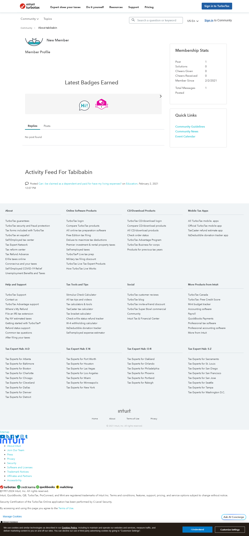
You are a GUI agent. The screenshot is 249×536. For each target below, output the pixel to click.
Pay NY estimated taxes (18, 332)
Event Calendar (185, 150)
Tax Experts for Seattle (200, 396)
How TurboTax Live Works (81, 282)
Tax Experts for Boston (18, 382)
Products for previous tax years (144, 263)
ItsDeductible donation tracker (83, 341)
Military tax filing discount (81, 272)
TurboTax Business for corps (143, 258)
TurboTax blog (135, 313)
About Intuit (14, 459)
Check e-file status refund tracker (85, 332)
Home (95, 432)
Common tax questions (18, 346)
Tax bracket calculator (78, 327)
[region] (124, 529)
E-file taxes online (15, 272)
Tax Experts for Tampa (200, 401)
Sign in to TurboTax (216, 6)
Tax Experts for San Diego (203, 382)
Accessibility (14, 493)
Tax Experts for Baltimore (19, 377)
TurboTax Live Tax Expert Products (85, 277)
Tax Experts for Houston (80, 377)
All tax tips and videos (79, 313)
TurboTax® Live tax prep (80, 267)
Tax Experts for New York (80, 401)
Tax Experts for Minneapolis (82, 396)
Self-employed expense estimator (85, 346)
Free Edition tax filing (78, 248)
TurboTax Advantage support (22, 317)
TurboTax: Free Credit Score (204, 313)
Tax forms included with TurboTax (24, 243)
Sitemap (4, 445)
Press (10, 468)
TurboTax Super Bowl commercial (146, 322)
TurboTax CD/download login (144, 234)
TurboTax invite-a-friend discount (146, 317)
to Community (218, 20)
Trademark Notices (18, 485)
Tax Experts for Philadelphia (143, 382)
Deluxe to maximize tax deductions (86, 253)
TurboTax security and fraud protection (27, 239)
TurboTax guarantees (17, 234)
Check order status (138, 248)
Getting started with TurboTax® (23, 336)
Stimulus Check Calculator (81, 308)
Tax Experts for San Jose (202, 391)
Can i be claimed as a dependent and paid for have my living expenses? (80, 197)
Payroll (192, 327)
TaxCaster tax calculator (79, 322)
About (112, 432)
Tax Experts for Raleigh (140, 396)
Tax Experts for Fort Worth (81, 372)
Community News (186, 145)
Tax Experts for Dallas (17, 401)
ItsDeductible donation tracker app (208, 248)
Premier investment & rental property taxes (90, 258)
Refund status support (17, 341)
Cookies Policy (69, 528)
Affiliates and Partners (19, 489)
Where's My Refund (16, 322)
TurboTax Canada (198, 308)
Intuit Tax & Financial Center (143, 332)
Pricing (149, 7)
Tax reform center (15, 263)
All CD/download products (142, 243)
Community (26, 28)
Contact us (11, 313)
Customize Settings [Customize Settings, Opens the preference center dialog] (229, 529)
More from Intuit (197, 346)
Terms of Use (133, 432)
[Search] (156, 20)
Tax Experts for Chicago (19, 391)
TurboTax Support (15, 308)
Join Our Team (15, 463)
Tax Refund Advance (17, 267)
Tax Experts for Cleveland (20, 396)
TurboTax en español (17, 248)
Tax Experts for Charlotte (19, 386)
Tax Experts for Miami (78, 391)
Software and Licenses (19, 480)
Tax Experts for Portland (140, 391)
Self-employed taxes (78, 263)
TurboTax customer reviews (142, 308)
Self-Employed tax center (19, 253)
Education (131, 197)
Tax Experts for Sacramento (203, 372)
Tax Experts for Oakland (141, 372)
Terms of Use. (66, 521)
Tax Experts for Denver (18, 405)
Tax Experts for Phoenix (140, 386)
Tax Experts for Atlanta (18, 372)
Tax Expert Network (16, 258)
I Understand (197, 529)
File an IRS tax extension (19, 327)
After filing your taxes (17, 351)
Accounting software (200, 322)
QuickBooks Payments (200, 332)
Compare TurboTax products (82, 239)
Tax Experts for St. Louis (201, 377)
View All (93, 109)
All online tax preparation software (86, 243)
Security (11, 476)
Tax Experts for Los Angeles (82, 386)
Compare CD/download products (146, 239)
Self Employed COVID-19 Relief (23, 282)
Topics (48, 18)
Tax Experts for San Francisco (204, 386)
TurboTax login (75, 234)
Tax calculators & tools (79, 317)
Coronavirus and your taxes (21, 277)
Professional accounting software (207, 341)
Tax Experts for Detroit (18, 410)
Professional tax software (202, 336)
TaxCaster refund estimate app (205, 243)
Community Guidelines (190, 140)
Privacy (154, 432)
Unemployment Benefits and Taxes (25, 286)
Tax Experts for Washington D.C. (206, 405)
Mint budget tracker (199, 317)
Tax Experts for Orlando (141, 377)
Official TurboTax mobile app (205, 239)
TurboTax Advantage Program (144, 253)
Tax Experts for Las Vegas (80, 382)
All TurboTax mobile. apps (203, 234)
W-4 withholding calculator (81, 336)
